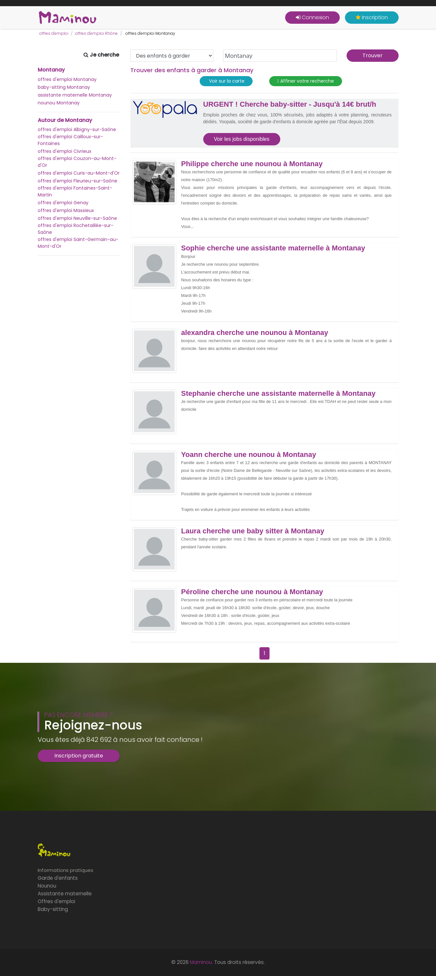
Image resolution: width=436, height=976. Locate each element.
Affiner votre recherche (305, 81)
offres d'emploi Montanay (67, 79)
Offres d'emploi (56, 901)
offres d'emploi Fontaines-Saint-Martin (75, 191)
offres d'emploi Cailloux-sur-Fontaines (70, 140)
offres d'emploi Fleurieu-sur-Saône (77, 181)
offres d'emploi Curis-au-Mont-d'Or (79, 173)
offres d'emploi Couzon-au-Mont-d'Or (77, 161)
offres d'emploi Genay (63, 202)
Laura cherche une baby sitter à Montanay (252, 531)
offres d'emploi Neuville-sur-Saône (77, 218)
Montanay (51, 70)
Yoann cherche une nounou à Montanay (248, 455)
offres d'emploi (53, 33)
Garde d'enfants (58, 878)
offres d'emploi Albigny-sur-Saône (77, 129)
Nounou (47, 885)
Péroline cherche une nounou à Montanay (252, 592)
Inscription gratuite (78, 755)
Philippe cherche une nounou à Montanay (252, 164)
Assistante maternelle (65, 893)
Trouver (373, 55)
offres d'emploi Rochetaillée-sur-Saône (75, 228)
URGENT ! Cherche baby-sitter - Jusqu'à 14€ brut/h (289, 104)
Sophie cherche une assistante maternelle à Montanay (273, 248)
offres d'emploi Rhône (96, 33)
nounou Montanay (59, 103)
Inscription (372, 17)
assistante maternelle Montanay (75, 95)
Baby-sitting (53, 909)
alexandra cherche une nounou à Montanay (254, 333)
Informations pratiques (65, 870)
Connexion (312, 17)
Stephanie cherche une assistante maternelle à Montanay (278, 393)
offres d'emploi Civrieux (64, 151)
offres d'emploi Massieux (66, 210)
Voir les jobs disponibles (242, 139)
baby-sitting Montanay (64, 87)
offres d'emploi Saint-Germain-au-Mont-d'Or (78, 242)
